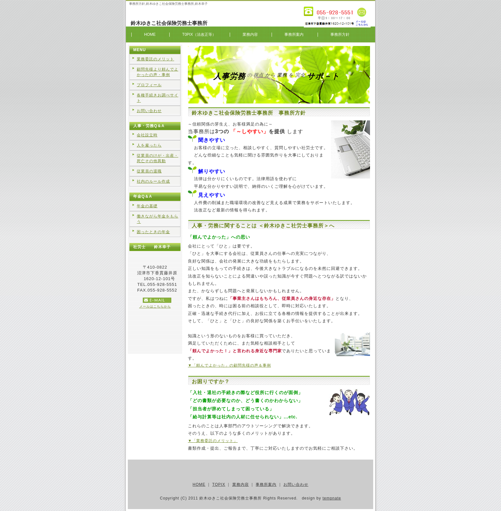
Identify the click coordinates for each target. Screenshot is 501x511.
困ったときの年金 (153, 232)
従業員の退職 (149, 171)
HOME (150, 34)
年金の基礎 (147, 206)
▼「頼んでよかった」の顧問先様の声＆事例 (229, 365)
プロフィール (149, 85)
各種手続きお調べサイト (157, 98)
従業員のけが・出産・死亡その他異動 (157, 158)
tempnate (331, 498)
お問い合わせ (149, 111)
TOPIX (218, 484)
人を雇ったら (149, 145)
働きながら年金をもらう (157, 219)
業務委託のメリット (155, 59)
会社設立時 (147, 135)
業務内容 (250, 34)
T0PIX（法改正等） (199, 34)
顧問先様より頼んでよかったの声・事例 (157, 72)
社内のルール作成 (153, 181)
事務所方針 (340, 34)
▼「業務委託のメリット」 (213, 441)
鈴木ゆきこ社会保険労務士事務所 (169, 23)
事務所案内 (294, 34)
